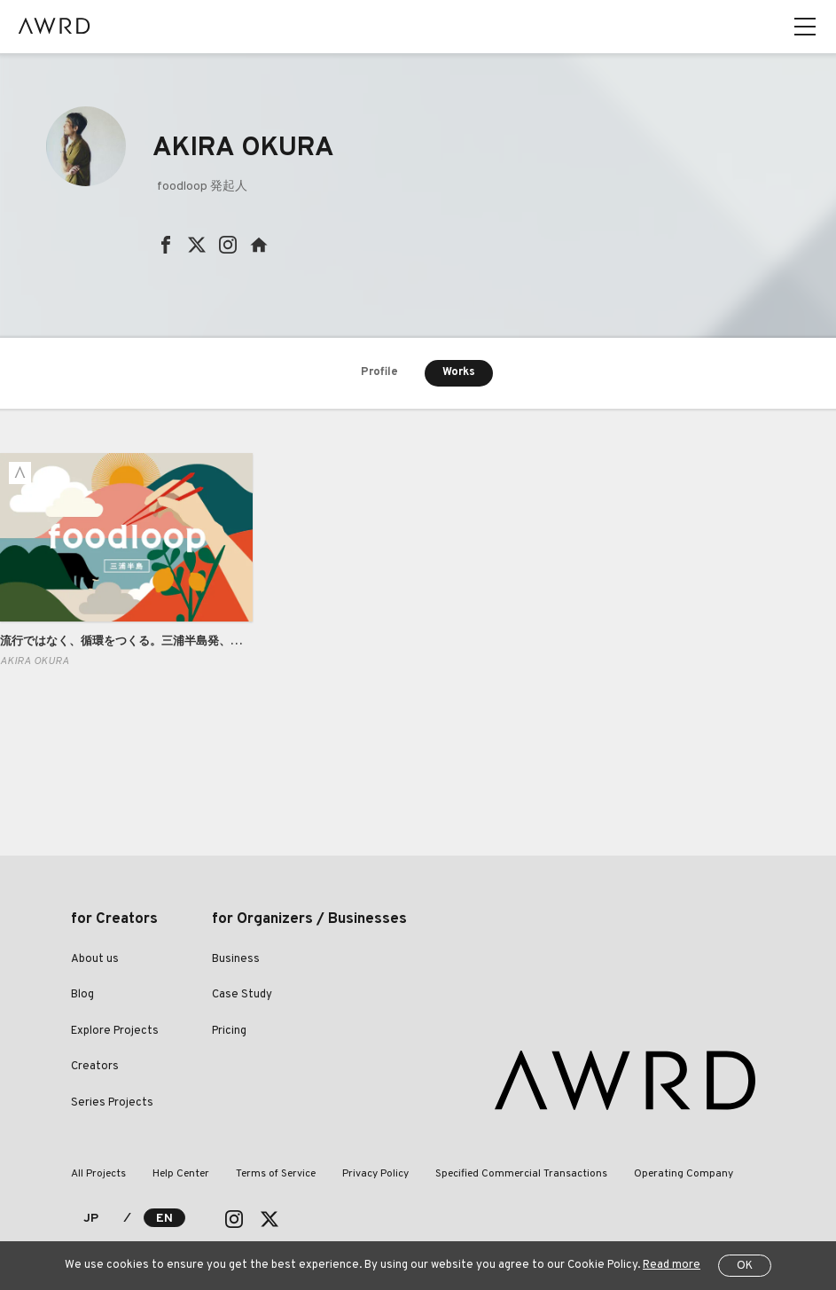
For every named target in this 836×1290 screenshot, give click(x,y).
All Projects (98, 1174)
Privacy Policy (375, 1174)
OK (745, 1266)
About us (95, 959)
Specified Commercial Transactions (521, 1174)
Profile (379, 372)
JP (90, 1218)
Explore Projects (115, 1031)
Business (236, 959)
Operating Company (683, 1174)
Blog (82, 995)
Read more (671, 1265)
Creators (95, 1066)
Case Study (242, 995)
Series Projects (112, 1103)
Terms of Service (276, 1174)
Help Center (180, 1174)
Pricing (229, 1031)
